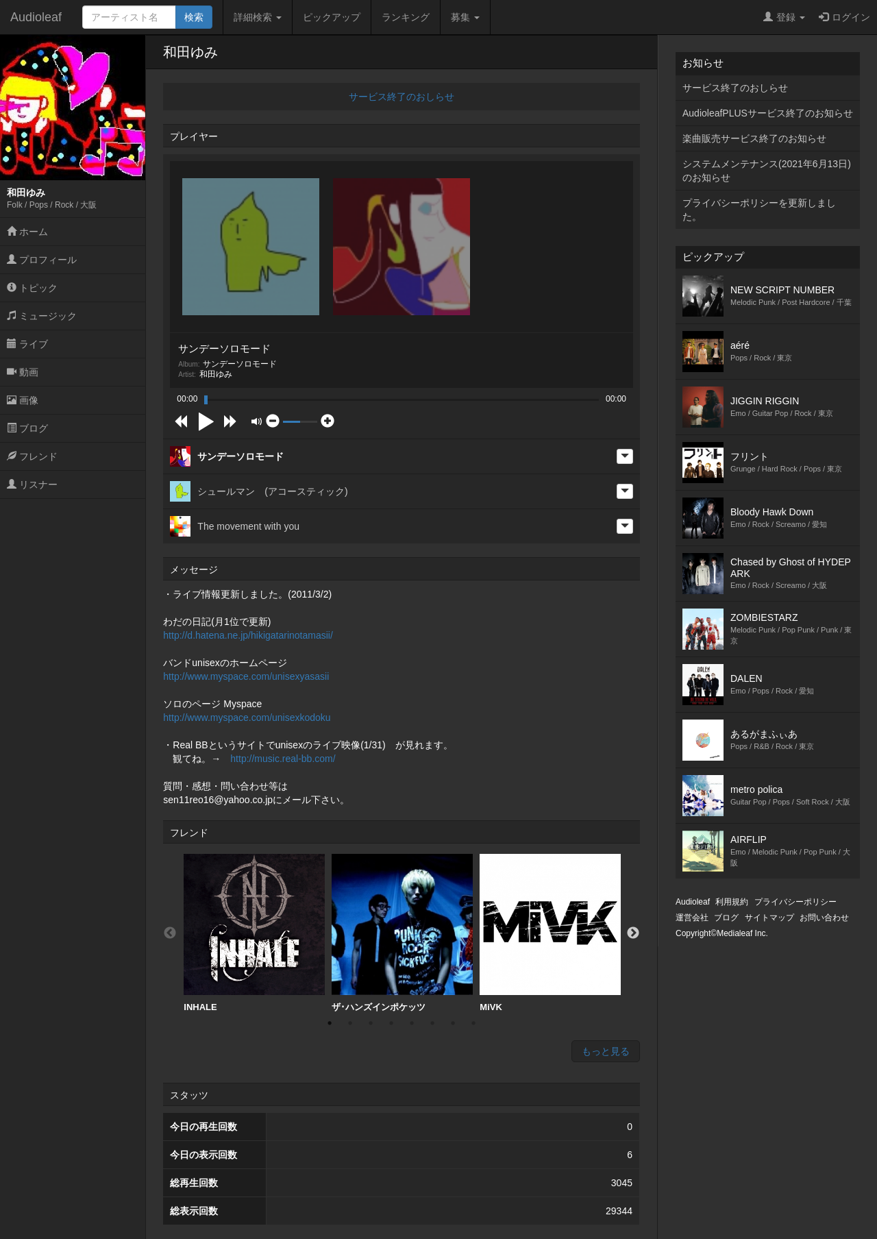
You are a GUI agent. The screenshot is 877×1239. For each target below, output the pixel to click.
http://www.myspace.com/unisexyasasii (246, 676)
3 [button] (371, 1023)
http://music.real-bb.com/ (282, 758)
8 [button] (473, 1023)
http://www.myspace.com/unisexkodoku (246, 717)
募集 (465, 17)
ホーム (27, 231)
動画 (22, 372)
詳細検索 (258, 17)
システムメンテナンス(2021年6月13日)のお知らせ (766, 170)
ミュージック (42, 315)
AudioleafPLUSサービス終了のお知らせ (767, 113)
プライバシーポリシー (795, 902)
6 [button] (432, 1023)
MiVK (550, 933)
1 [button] (329, 1023)
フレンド (32, 456)
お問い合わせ (824, 917)
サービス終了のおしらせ (401, 96)
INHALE (254, 933)
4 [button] (391, 1023)
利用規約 (731, 902)
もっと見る (606, 1051)
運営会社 (692, 917)
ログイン (844, 17)
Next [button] (633, 933)
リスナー (32, 484)
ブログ (27, 428)
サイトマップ (769, 917)
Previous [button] (170, 933)
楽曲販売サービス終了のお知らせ (754, 138)
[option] (254, 933)
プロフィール (42, 259)
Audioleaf (36, 17)
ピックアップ (331, 17)
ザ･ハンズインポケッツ (402, 933)
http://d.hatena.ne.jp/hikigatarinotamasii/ (248, 635)
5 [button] (412, 1023)
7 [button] (453, 1023)
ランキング (406, 17)
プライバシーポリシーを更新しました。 (759, 209)
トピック (32, 287)
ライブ (27, 344)
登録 (784, 17)
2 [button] (350, 1023)
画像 (22, 400)
